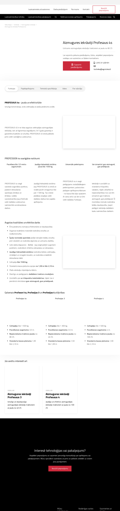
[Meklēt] (114, 17)
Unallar (11, 390)
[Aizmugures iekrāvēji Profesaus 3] (22, 376)
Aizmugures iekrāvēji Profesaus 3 (19, 395)
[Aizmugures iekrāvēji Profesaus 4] (60, 376)
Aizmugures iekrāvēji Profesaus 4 (57, 395)
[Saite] (13, 9)
